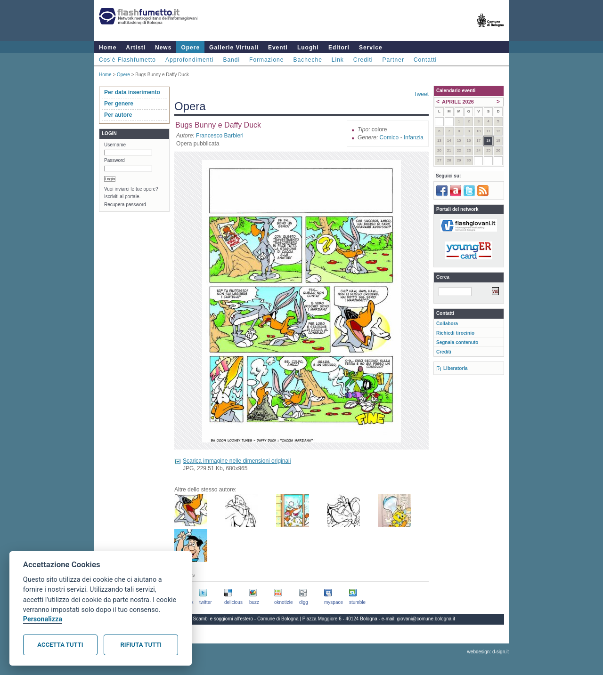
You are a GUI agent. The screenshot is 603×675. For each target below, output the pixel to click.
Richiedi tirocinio (455, 333)
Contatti (425, 59)
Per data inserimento (132, 92)
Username (115, 144)
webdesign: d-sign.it (488, 651)
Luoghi (308, 47)
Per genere (118, 103)
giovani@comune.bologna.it (426, 618)
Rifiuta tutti (141, 644)
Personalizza (42, 619)
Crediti (363, 59)
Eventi (278, 47)
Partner (393, 59)
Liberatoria (455, 368)
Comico (389, 137)
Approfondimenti (189, 59)
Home (107, 47)
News (163, 47)
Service (371, 47)
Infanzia (414, 137)
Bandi (231, 59)
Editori (339, 47)
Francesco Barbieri (220, 135)
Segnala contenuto (457, 342)
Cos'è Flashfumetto (127, 59)
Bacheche (307, 59)
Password (114, 160)
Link (338, 59)
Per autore (118, 115)
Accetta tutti (60, 644)
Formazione (266, 59)
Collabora (447, 323)
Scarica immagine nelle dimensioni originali (237, 461)
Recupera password (125, 204)
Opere (190, 47)
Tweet (421, 94)
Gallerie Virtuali (234, 47)
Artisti (136, 47)
